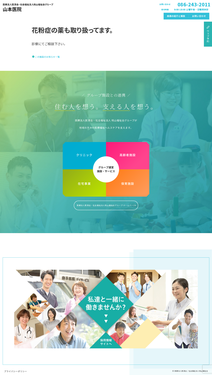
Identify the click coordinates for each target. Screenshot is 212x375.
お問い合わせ (199, 16)
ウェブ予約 (208, 36)
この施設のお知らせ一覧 (47, 56)
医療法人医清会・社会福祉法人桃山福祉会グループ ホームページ (106, 204)
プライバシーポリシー (15, 368)
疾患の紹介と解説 (176, 16)
